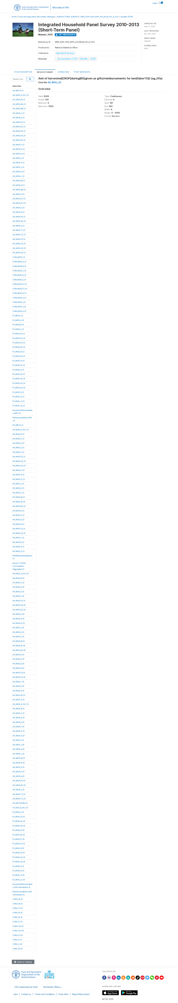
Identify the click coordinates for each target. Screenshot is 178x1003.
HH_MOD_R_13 (18, 524)
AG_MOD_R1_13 (19, 217)
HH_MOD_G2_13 (19, 461)
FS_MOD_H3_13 (19, 383)
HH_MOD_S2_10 (19, 677)
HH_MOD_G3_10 (19, 609)
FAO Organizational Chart (26, 987)
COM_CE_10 (17, 917)
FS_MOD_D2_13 (19, 338)
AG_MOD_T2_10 (19, 798)
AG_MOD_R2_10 (19, 785)
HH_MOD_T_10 (18, 682)
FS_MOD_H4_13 (19, 387)
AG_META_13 (18, 90)
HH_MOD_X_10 (18, 699)
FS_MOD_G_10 (18, 848)
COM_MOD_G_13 (19, 293)
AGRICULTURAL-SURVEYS (68, 17)
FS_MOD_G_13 (18, 370)
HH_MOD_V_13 (18, 546)
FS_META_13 (18, 315)
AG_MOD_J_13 (18, 167)
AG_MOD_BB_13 (19, 108)
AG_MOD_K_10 (18, 749)
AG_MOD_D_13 (18, 117)
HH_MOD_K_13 (18, 488)
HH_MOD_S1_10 (19, 672)
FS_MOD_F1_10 (18, 839)
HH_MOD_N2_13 (19, 506)
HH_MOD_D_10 (18, 587)
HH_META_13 (18, 425)
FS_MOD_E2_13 (19, 356)
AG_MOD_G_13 (19, 149)
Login (154, 3)
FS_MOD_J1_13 (18, 401)
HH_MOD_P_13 (18, 515)
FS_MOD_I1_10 (18, 866)
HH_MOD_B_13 (18, 434)
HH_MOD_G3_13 (19, 465)
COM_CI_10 (17, 939)
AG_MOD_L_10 (18, 754)
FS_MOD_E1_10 (18, 830)
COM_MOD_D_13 (19, 275)
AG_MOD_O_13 (18, 194)
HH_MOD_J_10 (18, 627)
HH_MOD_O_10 (18, 654)
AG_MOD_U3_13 (19, 248)
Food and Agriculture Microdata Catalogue (37, 17)
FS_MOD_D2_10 (19, 821)
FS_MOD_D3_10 (19, 826)
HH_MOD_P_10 (18, 659)
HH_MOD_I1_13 (18, 474)
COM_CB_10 (18, 904)
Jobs (15, 994)
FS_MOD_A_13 (18, 320)
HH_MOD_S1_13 (19, 528)
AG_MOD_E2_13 (19, 126)
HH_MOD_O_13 (18, 511)
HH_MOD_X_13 (18, 551)
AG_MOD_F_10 (18, 726)
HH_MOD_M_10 (19, 641)
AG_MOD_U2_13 (19, 243)
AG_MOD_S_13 (18, 226)
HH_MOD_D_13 (18, 443)
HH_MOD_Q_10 (18, 663)
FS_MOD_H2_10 (19, 857)
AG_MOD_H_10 (19, 735)
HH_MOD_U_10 (18, 686)
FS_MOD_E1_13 (18, 352)
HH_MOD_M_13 (19, 497)
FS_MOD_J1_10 (18, 875)
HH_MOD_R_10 (18, 668)
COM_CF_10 (17, 921)
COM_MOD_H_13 (19, 298)
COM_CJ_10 (17, 944)
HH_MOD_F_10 (18, 596)
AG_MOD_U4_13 (19, 252)
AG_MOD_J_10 (18, 745)
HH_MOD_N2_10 (19, 650)
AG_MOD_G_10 (19, 731)
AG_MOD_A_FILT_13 (21, 95)
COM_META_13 (19, 257)
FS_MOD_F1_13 (18, 361)
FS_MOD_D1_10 (19, 817)
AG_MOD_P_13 (18, 207)
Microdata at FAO (60, 7)
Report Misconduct (80, 994)
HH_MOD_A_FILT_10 (21, 573)
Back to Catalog (23, 962)
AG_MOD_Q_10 (18, 776)
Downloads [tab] (63, 72)
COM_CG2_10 (18, 930)
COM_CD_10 (18, 912)
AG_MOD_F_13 (18, 144)
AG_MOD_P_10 (18, 771)
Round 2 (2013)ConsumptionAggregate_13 (19, 566)
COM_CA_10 (18, 899)
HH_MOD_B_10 (18, 578)
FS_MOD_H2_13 (19, 378)
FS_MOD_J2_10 (19, 880)
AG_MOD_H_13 (19, 154)
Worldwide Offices (51, 987)
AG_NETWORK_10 (20, 803)
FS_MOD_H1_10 (19, 852)
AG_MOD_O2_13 (19, 203)
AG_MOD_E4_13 (19, 135)
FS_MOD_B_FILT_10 (20, 808)
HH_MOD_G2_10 (19, 605)
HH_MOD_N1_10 (19, 645)
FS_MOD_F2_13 (19, 365)
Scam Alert (63, 994)
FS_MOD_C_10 (18, 812)
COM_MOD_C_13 (19, 270)
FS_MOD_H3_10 (19, 861)
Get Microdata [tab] (82, 72)
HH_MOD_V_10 (18, 691)
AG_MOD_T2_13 (19, 234)
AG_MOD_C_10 (18, 713)
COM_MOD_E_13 (19, 280)
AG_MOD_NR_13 (19, 189)
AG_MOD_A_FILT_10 (21, 704)
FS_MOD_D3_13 (19, 343)
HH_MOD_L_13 (18, 493)
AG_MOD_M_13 (19, 180)
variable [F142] (126, 17)
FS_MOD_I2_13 (18, 396)
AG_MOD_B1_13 (19, 99)
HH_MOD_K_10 (18, 632)
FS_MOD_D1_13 (19, 333)
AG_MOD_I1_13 (18, 162)
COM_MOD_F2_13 (20, 289)
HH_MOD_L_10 (18, 636)
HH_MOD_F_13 (18, 452)
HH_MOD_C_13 (18, 439)
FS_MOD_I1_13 (18, 392)
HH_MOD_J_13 (18, 483)
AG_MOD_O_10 (18, 767)
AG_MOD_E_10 (18, 722)
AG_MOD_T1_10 (19, 794)
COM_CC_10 (18, 908)
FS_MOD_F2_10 (19, 843)
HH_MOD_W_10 (19, 695)
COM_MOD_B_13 (19, 266)
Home (14, 17)
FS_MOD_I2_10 (18, 871)
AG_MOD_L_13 (18, 176)
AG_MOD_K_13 (18, 171)
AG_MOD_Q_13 (18, 212)
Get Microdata (66, 34)
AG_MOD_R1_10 (19, 780)
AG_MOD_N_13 (19, 185)
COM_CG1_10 (18, 926)
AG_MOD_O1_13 (19, 198)
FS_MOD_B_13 (18, 324)
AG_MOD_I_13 (18, 158)
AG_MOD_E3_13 (19, 131)
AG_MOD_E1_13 (19, 122)
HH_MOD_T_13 (18, 537)
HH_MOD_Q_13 (18, 519)
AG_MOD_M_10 (19, 758)
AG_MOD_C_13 (18, 113)
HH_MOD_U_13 (18, 542)
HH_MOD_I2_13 (19, 479)
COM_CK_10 (18, 948)
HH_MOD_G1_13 (19, 456)
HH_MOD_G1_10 (19, 600)
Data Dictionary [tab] (45, 72)
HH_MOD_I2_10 (19, 623)
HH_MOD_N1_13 (19, 502)
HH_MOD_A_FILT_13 (21, 430)
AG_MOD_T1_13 (19, 230)
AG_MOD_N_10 (19, 763)
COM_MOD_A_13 (19, 261)
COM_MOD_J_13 (19, 306)
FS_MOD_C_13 (18, 329)
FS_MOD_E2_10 (19, 835)
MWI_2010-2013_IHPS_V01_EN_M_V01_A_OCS (99, 17)
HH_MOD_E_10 (18, 591)
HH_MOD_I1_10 (18, 619)
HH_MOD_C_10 (18, 582)
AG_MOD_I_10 (18, 740)
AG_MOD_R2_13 (19, 221)
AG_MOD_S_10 (18, 789)
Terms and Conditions (45, 994)
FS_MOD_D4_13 (19, 347)
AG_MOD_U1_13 (19, 239)
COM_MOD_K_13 (19, 311)
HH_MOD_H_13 (18, 470)
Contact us (26, 994)
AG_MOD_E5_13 (19, 140)
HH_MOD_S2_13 (19, 533)
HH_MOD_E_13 (18, 447)
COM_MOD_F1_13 (20, 284)
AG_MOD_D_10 (18, 717)
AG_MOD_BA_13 (19, 104)
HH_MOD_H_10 (18, 614)
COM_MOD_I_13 (19, 302)
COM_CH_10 (18, 935)
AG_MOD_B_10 (18, 708)
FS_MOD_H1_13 (19, 374)
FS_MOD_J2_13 (19, 406)
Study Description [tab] (23, 72)
